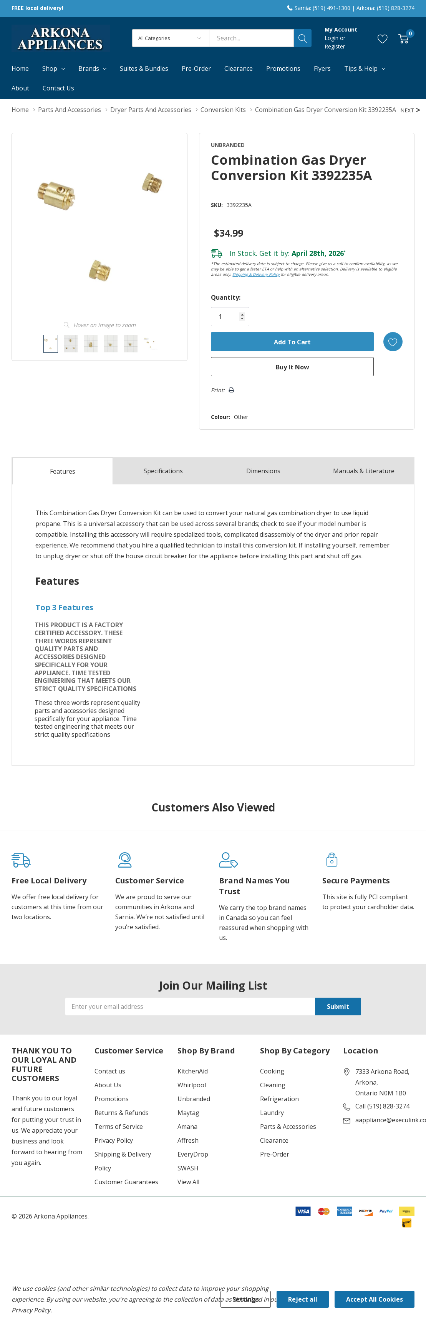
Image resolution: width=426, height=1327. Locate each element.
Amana (187, 1126)
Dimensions (263, 471)
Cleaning (272, 1085)
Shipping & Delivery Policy (256, 274)
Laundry (272, 1112)
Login (332, 38)
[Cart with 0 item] (403, 38)
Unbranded (193, 1099)
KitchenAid (192, 1071)
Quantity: (225, 297)
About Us (107, 1085)
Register (335, 46)
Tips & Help (361, 68)
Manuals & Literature (364, 471)
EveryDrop (192, 1154)
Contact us (109, 1071)
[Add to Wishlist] (393, 341)
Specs (163, 471)
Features (62, 471)
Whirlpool (191, 1085)
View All (188, 1182)
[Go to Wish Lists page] (383, 38)
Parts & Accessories (288, 1126)
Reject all (302, 1299)
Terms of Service (118, 1126)
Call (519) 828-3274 (382, 1106)
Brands (88, 68)
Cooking (272, 1071)
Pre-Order (274, 1154)
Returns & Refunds (121, 1112)
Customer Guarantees (126, 1182)
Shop (49, 68)
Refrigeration (279, 1099)
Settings (245, 1299)
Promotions (111, 1099)
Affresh (188, 1140)
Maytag (188, 1112)
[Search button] (303, 38)
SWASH (188, 1168)
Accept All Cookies (374, 1299)
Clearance (274, 1140)
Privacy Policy (113, 1140)
